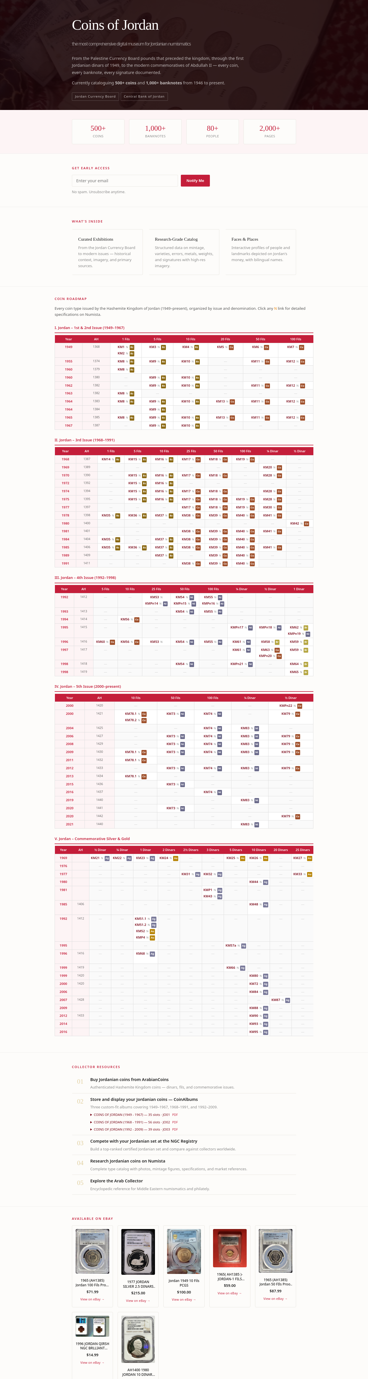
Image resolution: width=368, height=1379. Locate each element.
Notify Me (195, 180)
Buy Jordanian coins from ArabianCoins (129, 1079)
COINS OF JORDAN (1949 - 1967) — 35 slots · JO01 (136, 1114)
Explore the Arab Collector (116, 1181)
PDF (175, 1115)
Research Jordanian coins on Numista (127, 1161)
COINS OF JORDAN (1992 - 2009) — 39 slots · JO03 (136, 1129)
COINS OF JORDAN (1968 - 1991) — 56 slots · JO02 (136, 1122)
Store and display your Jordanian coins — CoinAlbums (144, 1099)
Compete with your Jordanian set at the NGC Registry (143, 1141)
